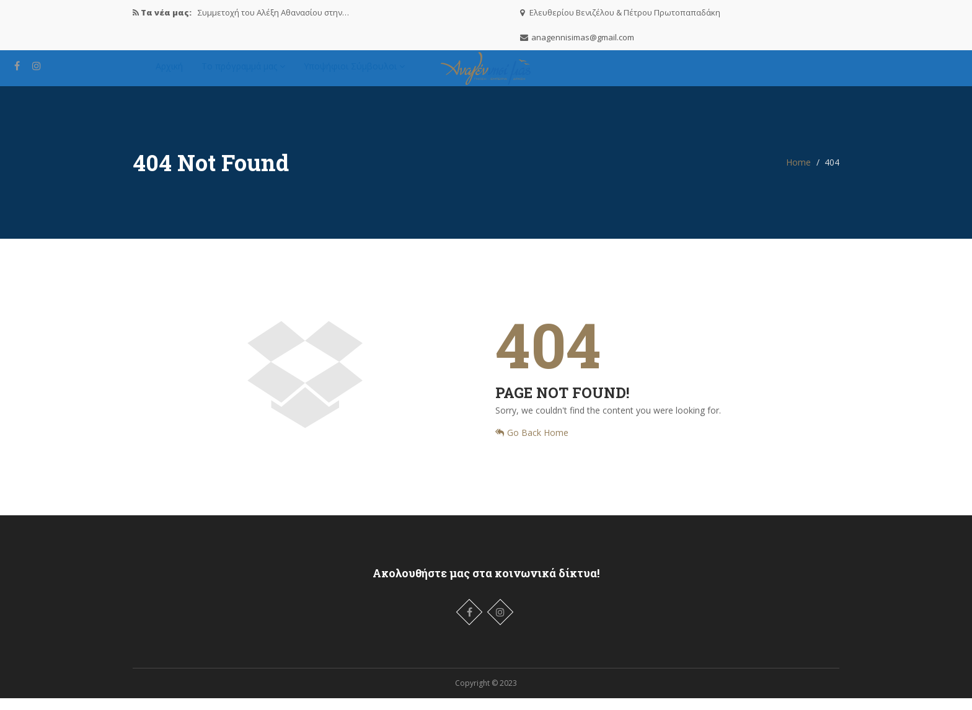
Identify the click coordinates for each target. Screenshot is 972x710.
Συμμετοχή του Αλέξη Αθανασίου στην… (273, 12)
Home (798, 174)
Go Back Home (531, 444)
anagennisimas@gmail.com (582, 37)
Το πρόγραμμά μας (243, 72)
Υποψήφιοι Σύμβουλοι (354, 72)
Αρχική (169, 72)
